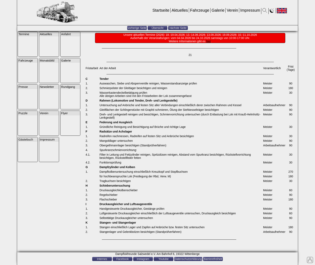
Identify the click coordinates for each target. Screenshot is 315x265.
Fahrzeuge (199, 10)
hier (208, 41)
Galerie (218, 10)
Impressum (250, 10)
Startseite (160, 10)
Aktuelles (180, 10)
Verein (232, 10)
